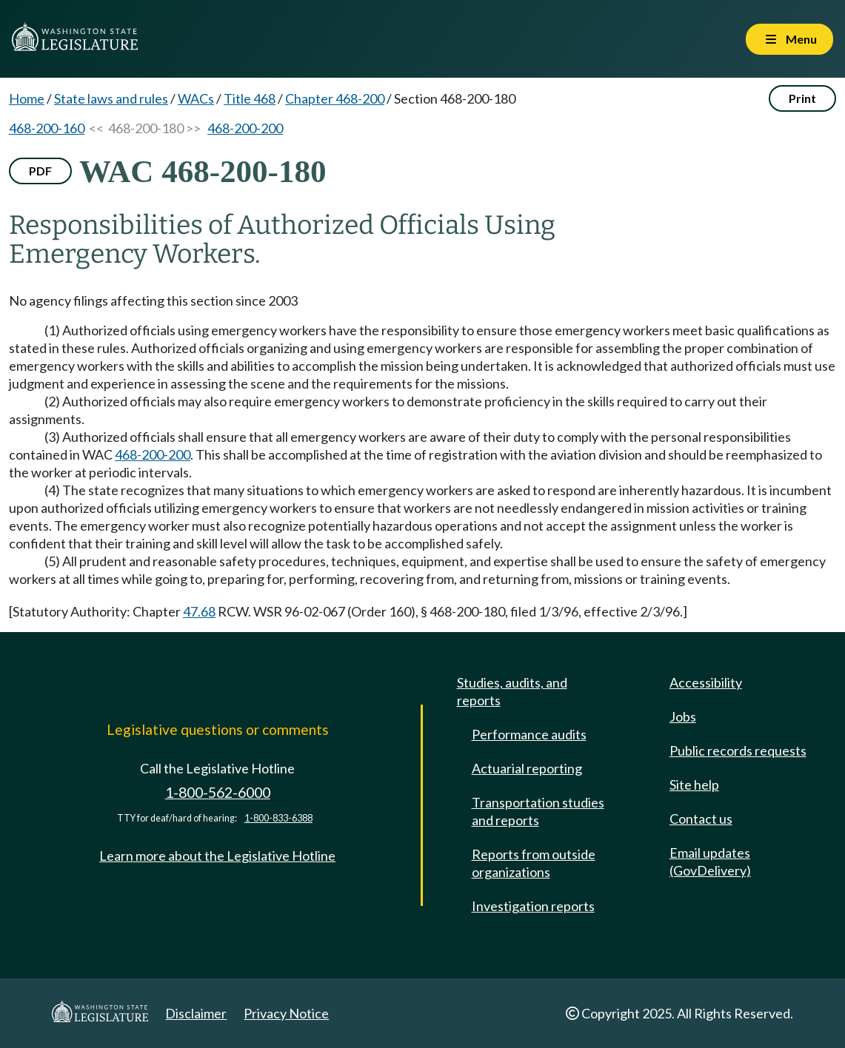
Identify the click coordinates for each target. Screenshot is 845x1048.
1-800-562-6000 (217, 792)
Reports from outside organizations (533, 863)
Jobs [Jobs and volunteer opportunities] (682, 716)
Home (26, 98)
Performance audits (529, 734)
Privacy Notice (286, 1013)
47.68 (199, 611)
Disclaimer (196, 1013)
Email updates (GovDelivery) (710, 861)
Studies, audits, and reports (512, 691)
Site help (694, 784)
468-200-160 (46, 128)
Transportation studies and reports (538, 811)
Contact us (700, 818)
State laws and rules (111, 98)
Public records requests (737, 750)
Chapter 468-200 (334, 98)
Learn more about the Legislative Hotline (217, 855)
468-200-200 (245, 128)
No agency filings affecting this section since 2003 (153, 300)
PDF (40, 171)
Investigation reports (533, 906)
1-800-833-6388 (278, 818)
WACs (196, 98)
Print (802, 98)
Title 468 (249, 98)
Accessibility (705, 682)
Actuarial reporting (527, 768)
